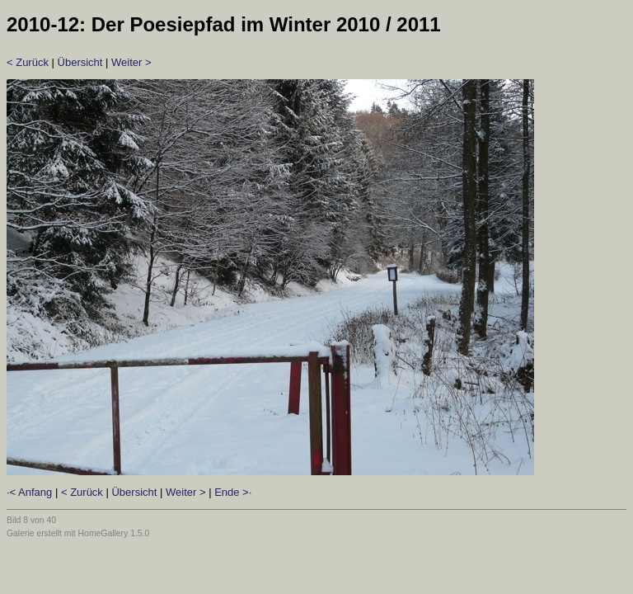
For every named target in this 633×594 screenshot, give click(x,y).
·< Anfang (29, 492)
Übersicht (80, 62)
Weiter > (131, 62)
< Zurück (28, 62)
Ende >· (232, 492)
